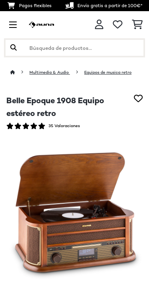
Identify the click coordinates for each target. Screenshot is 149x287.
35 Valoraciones (64, 125)
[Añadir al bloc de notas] (138, 98)
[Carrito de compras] (137, 25)
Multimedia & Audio (49, 72)
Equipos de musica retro (108, 72)
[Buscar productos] (74, 47)
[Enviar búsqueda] (13, 48)
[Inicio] (19, 72)
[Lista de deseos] (117, 25)
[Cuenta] (99, 24)
